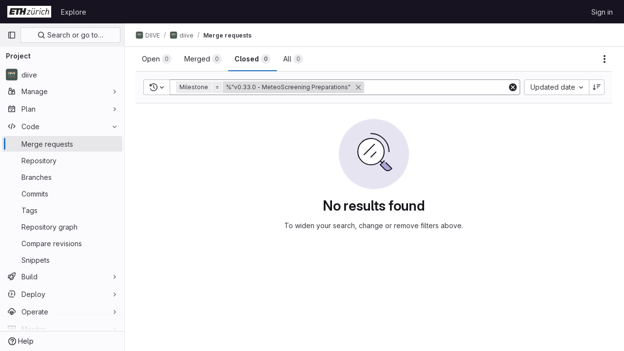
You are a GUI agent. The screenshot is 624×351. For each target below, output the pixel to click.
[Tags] (62, 210)
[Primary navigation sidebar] (12, 35)
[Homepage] (29, 12)
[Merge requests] (62, 144)
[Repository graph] (62, 226)
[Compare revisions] (62, 243)
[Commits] (62, 193)
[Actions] (604, 59)
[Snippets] (62, 260)
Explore (73, 12)
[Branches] (62, 177)
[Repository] (62, 160)
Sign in (602, 12)
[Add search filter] (437, 87)
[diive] (62, 74)
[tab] (157, 59)
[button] (272, 87)
